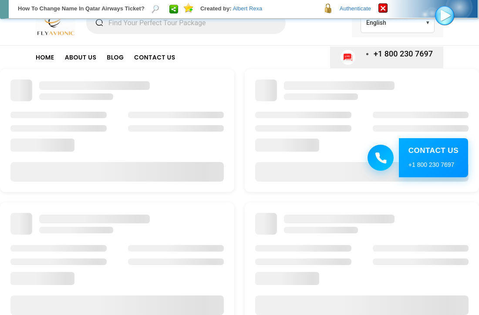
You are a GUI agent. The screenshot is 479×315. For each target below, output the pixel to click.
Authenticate (355, 8)
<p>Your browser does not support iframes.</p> (239, 157)
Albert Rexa (247, 8)
